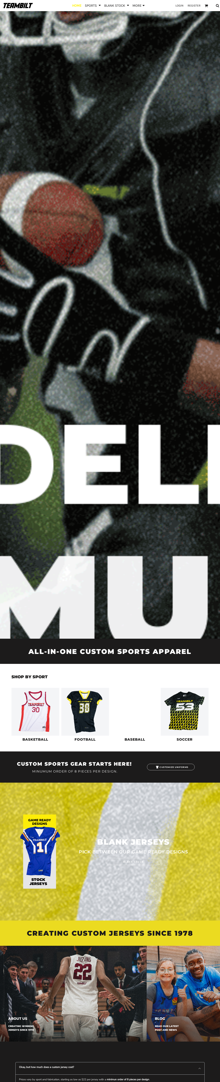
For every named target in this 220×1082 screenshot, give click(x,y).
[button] (92, 5)
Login (179, 5)
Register (194, 5)
